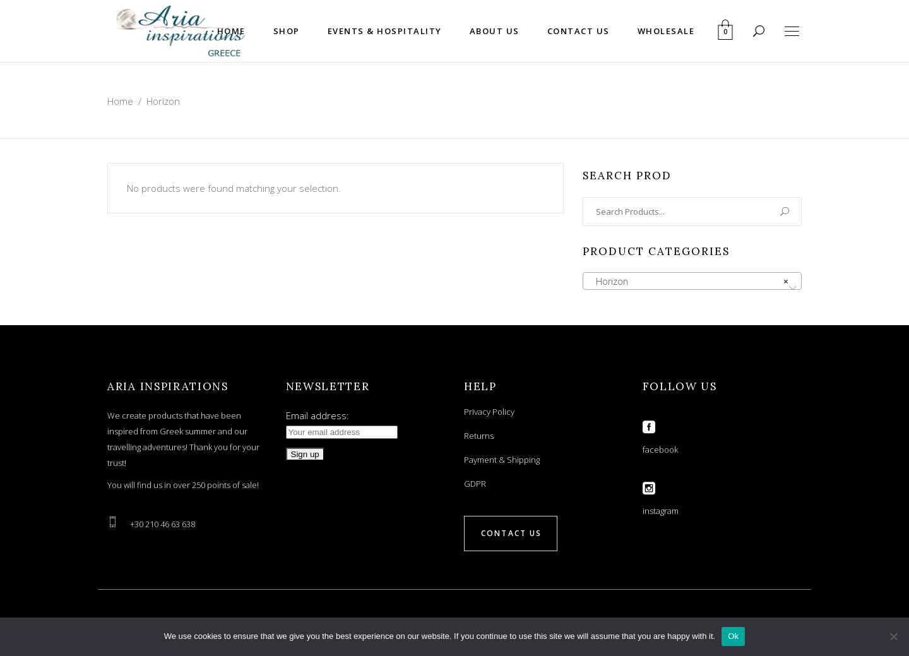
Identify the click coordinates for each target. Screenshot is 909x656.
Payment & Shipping (502, 459)
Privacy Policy (489, 411)
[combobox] (692, 281)
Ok (733, 636)
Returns (479, 435)
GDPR (475, 483)
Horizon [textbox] (688, 281)
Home (120, 101)
